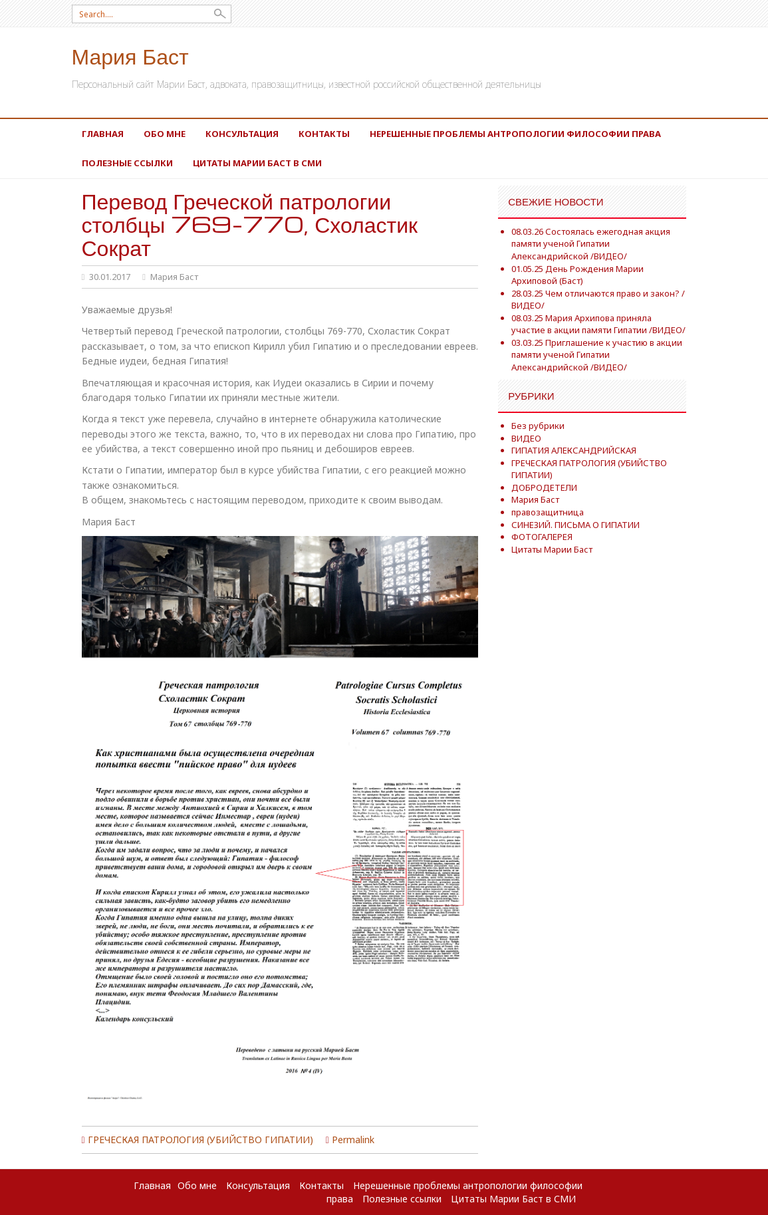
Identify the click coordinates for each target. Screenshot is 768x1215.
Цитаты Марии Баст (551, 549)
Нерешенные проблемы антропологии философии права (515, 134)
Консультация (242, 134)
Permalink (353, 1139)
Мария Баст (130, 55)
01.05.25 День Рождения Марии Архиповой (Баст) (577, 275)
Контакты (324, 134)
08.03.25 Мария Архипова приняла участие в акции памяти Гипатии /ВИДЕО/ (598, 324)
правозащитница (547, 512)
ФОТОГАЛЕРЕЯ (542, 537)
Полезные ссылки (127, 163)
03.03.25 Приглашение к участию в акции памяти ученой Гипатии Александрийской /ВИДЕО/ (596, 355)
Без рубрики (538, 426)
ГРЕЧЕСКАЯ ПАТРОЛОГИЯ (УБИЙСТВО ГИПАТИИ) (200, 1139)
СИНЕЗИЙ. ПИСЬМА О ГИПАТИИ (575, 525)
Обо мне (165, 134)
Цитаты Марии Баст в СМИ (257, 163)
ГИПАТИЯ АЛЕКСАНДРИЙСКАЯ (573, 450)
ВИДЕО (526, 438)
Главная (103, 134)
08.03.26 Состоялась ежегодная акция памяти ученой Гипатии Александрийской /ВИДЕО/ (590, 243)
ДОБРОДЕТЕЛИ (544, 487)
